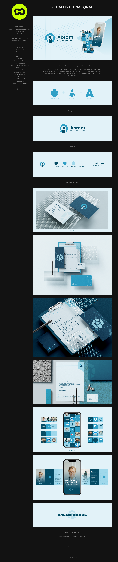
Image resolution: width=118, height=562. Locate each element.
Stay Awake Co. (19, 47)
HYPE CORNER (19, 54)
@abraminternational (71, 536)
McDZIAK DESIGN (19, 27)
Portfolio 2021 (19, 70)
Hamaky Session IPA (19, 74)
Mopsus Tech (19, 56)
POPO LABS (19, 36)
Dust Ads (19, 58)
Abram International (19, 61)
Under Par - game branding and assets (19, 29)
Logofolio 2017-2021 (19, 67)
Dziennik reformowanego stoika (19, 38)
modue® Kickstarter (19, 31)
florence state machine (19, 45)
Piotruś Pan (19, 52)
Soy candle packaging (19, 76)
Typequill (19, 33)
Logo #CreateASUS (19, 79)
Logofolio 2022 (19, 49)
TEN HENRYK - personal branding (20, 65)
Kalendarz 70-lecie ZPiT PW (19, 83)
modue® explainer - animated (19, 40)
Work (19, 24)
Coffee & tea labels (19, 72)
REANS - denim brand (19, 63)
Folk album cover (19, 81)
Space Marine (19, 42)
